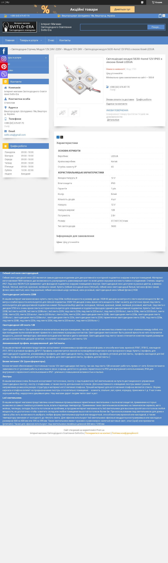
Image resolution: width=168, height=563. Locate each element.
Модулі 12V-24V (73, 49)
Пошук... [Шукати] (156, 27)
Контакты (64, 40)
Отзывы (8, 70)
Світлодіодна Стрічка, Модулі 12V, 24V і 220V (36, 49)
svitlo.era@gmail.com (15, 135)
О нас (51, 40)
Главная (9, 40)
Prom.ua (100, 430)
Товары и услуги (29, 40)
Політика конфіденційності (125, 433)
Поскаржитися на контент (97, 433)
